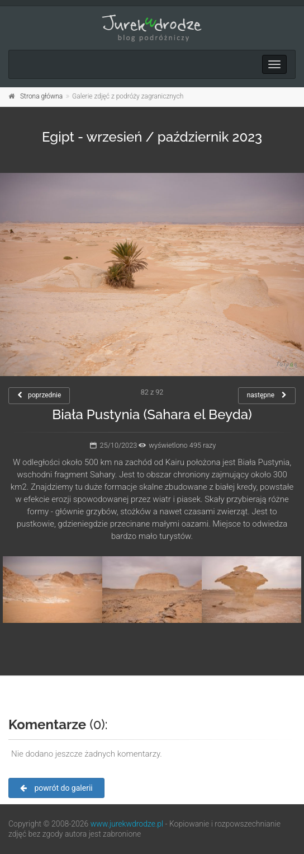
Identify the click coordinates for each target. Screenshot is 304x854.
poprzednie (39, 395)
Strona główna (41, 96)
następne (267, 395)
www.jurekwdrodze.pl (127, 823)
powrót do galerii (56, 787)
